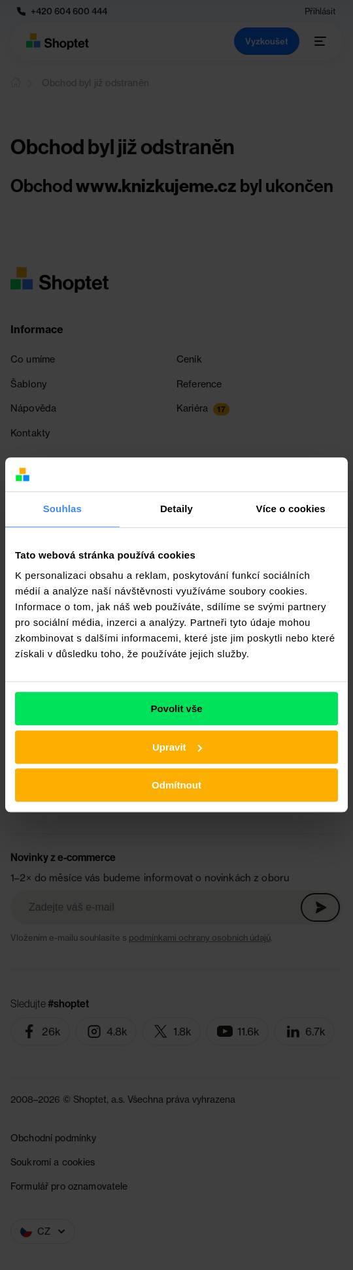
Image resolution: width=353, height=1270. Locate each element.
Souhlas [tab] (62, 509)
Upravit (177, 747)
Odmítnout (176, 785)
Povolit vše (176, 709)
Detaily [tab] (176, 509)
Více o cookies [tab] (291, 509)
